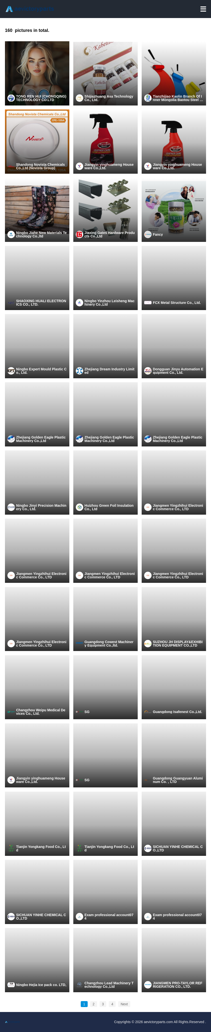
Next (124, 1004)
